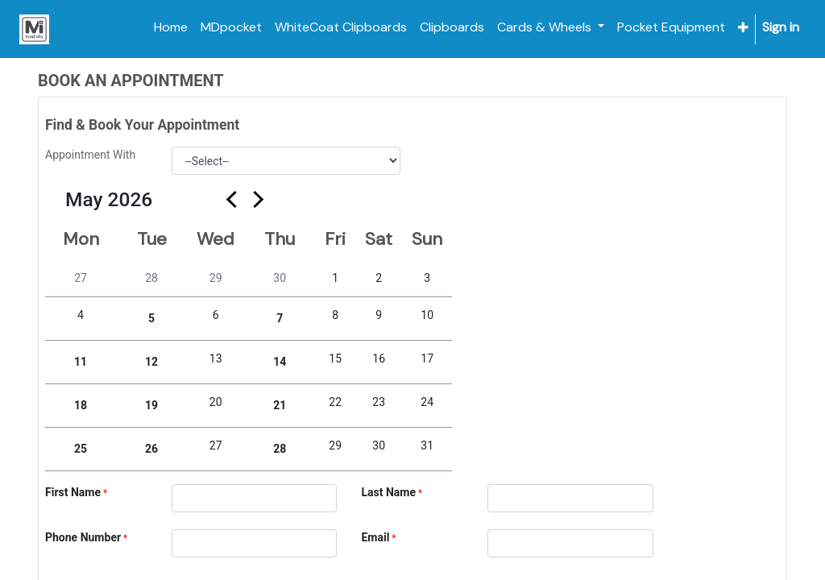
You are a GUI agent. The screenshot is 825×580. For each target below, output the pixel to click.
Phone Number (83, 537)
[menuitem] (170, 27)
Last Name (388, 492)
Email (375, 537)
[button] (743, 27)
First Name (73, 492)
